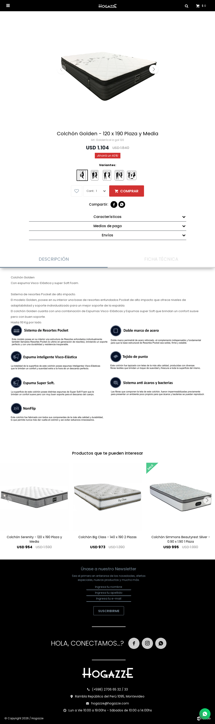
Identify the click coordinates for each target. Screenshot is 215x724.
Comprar (129, 191)
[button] (153, 69)
